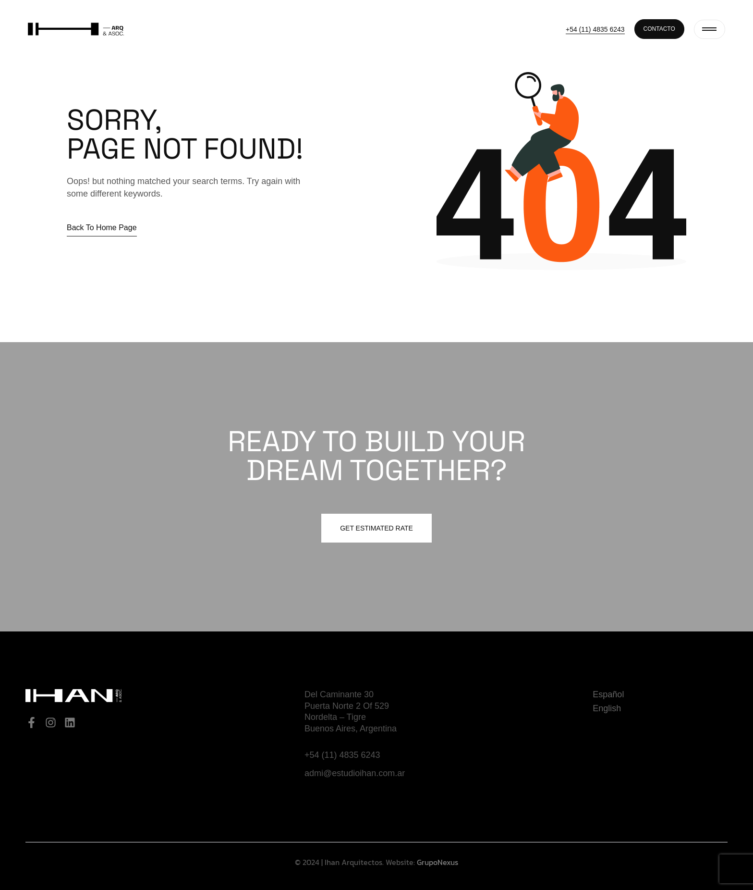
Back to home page (102, 227)
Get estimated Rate (376, 528)
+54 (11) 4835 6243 (595, 29)
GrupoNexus (437, 862)
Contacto (659, 28)
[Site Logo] (76, 28)
